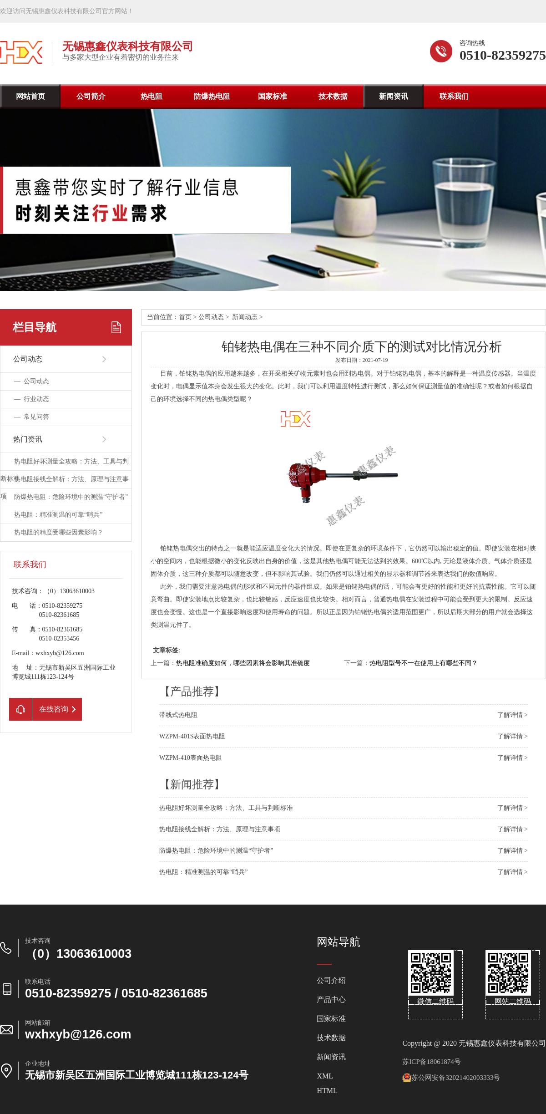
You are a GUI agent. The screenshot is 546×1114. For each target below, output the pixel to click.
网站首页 (30, 96)
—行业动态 (31, 399)
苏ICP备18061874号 (431, 1061)
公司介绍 (331, 980)
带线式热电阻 (178, 715)
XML (325, 1076)
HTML (327, 1090)
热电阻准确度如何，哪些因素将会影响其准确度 (243, 663)
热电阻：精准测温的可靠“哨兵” (58, 514)
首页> (188, 317)
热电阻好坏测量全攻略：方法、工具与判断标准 (226, 807)
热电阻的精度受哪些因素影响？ (58, 532)
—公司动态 (31, 381)
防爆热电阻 (212, 96)
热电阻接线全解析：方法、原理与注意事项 (219, 829)
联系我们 (454, 96)
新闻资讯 (393, 96)
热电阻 (151, 96)
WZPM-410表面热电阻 (190, 757)
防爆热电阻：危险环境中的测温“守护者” (71, 496)
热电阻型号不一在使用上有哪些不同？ (423, 663)
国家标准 (272, 96)
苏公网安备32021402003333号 (451, 1077)
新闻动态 (245, 317)
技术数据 (333, 96)
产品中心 (331, 999)
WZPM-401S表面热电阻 (192, 736)
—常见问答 (31, 416)
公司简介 (91, 96)
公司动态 (211, 317)
